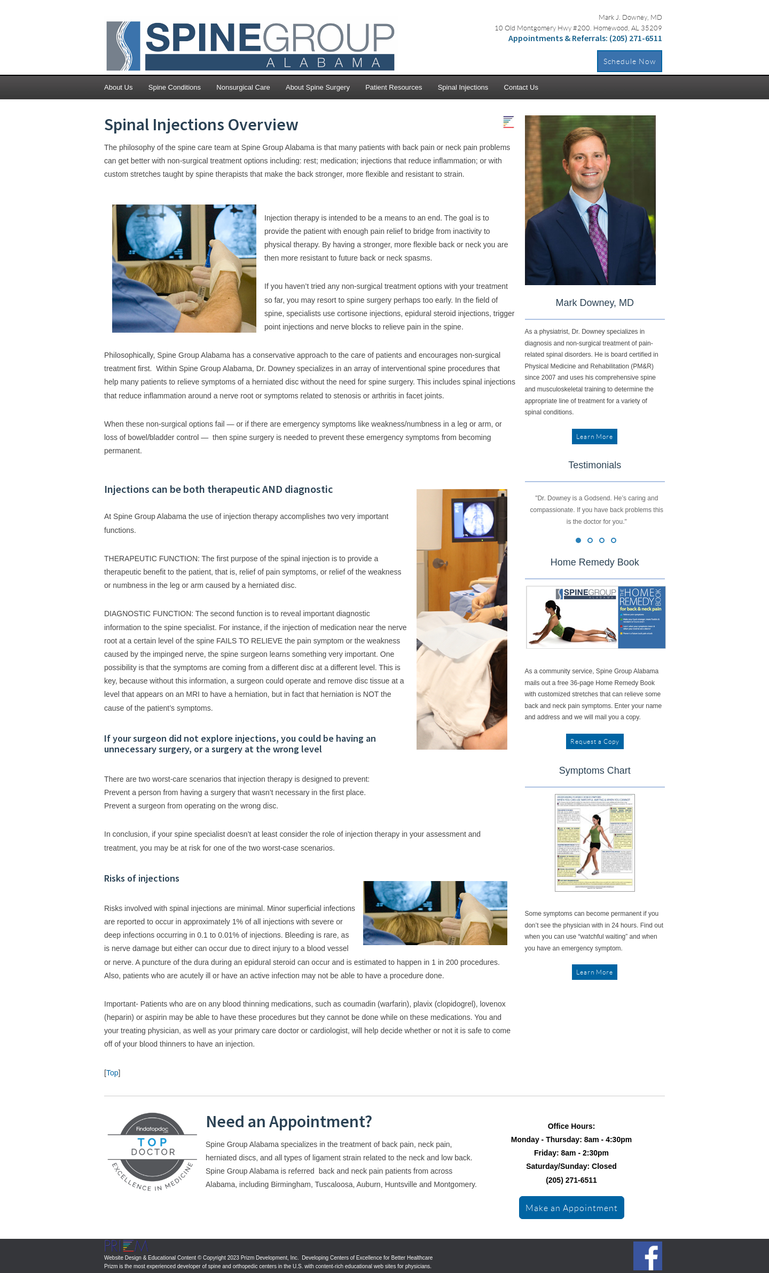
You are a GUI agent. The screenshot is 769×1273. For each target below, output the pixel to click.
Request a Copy (594, 741)
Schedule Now (629, 61)
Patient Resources (393, 87)
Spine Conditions (174, 87)
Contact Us (521, 87)
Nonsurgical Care (243, 87)
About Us (118, 87)
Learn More (594, 437)
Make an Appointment (571, 1208)
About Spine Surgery (318, 87)
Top (112, 1072)
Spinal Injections (463, 87)
